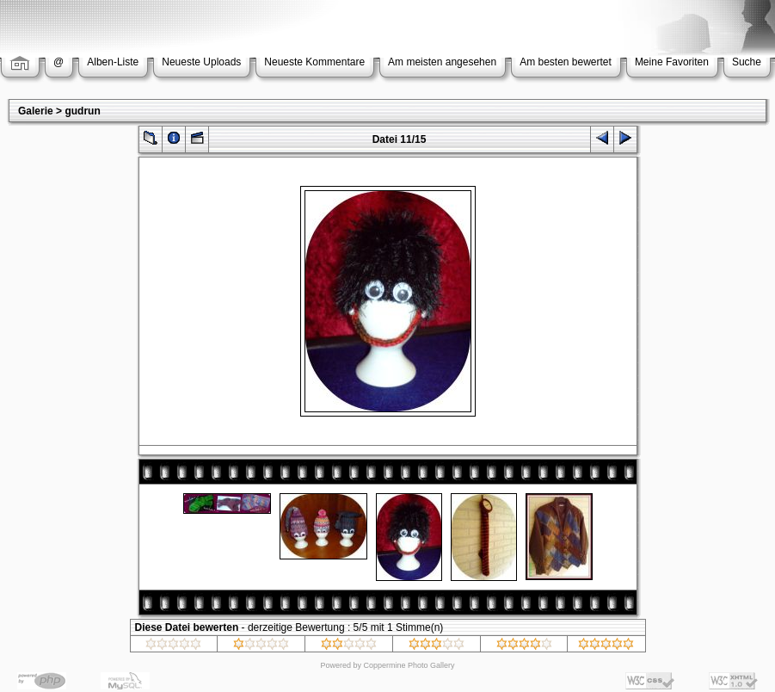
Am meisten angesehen (442, 62)
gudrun (82, 111)
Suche (746, 62)
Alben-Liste (112, 62)
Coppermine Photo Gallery (408, 665)
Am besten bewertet (566, 62)
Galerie (35, 111)
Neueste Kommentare (314, 62)
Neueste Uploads (201, 62)
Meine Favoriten (672, 62)
